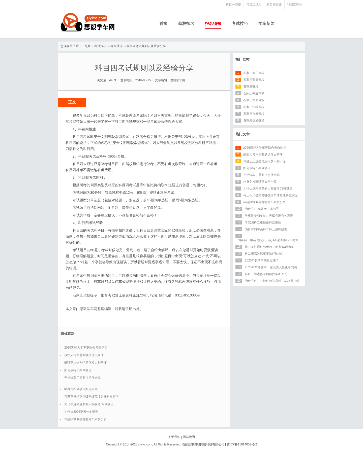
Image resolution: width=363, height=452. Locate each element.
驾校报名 (186, 23)
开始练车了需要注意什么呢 (82, 378)
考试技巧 (240, 23)
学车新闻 (266, 23)
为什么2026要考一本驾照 (81, 411)
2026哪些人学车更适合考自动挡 (85, 347)
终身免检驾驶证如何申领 (81, 389)
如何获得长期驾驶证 (78, 370)
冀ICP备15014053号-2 (242, 444)
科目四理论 (294, 4)
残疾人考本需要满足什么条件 (84, 355)
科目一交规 (233, 4)
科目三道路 (274, 4)
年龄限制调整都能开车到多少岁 (85, 419)
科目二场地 (253, 4)
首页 (164, 23)
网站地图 (189, 437)
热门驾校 (242, 59)
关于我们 (174, 437)
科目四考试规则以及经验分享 (146, 46)
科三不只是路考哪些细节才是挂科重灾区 (91, 396)
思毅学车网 (88, 309)
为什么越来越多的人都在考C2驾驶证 (88, 404)
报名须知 (213, 23)
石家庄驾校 (81, 295)
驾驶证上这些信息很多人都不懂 (85, 362)
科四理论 (116, 46)
